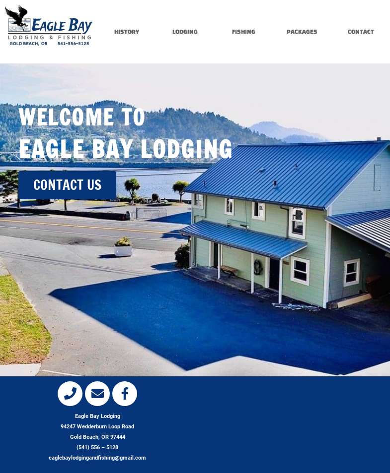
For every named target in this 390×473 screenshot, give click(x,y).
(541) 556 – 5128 (97, 447)
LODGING (185, 31)
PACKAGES (302, 31)
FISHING (243, 31)
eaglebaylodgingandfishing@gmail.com (97, 458)
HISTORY (126, 31)
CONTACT (361, 31)
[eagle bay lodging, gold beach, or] (293, 421)
